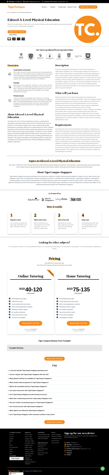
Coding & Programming (28, 458)
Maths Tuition (28, 447)
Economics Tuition (30, 443)
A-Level (11, 434)
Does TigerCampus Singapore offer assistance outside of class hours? (32, 414)
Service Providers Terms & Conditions (56, 435)
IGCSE (11, 438)
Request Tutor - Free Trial (30, 323)
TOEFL (11, 451)
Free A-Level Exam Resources (43, 453)
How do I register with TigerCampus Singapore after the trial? (29, 374)
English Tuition (29, 445)
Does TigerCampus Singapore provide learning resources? (28, 394)
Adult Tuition (28, 456)
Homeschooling (29, 453)
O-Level (11, 436)
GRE (10, 453)
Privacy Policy (55, 442)
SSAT (10, 449)
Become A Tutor (72, 7)
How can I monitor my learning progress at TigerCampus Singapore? (31, 402)
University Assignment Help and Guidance (43, 437)
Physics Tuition (29, 449)
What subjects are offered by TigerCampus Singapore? (27, 410)
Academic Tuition (15, 432)
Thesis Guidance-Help (44, 434)
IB (10, 443)
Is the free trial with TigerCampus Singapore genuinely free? (29, 370)
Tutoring (53, 7)
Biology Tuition (29, 438)
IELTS (11, 445)
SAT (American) (13, 447)
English (12, 474)
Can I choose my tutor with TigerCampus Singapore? (26, 406)
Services (45, 7)
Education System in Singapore (30, 462)
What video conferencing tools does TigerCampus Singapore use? (31, 398)
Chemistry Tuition (29, 441)
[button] (7, 352)
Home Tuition (28, 436)
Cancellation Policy (56, 438)
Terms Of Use (55, 440)
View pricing (13, 34)
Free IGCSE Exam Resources (43, 449)
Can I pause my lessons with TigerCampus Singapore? (27, 390)
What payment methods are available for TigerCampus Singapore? (31, 378)
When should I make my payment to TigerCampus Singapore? (29, 382)
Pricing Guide (62, 7)
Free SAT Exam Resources (42, 445)
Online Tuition (28, 434)
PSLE (10, 441)
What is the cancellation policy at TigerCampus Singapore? (28, 386)
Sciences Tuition (29, 451)
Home (8, 12)
